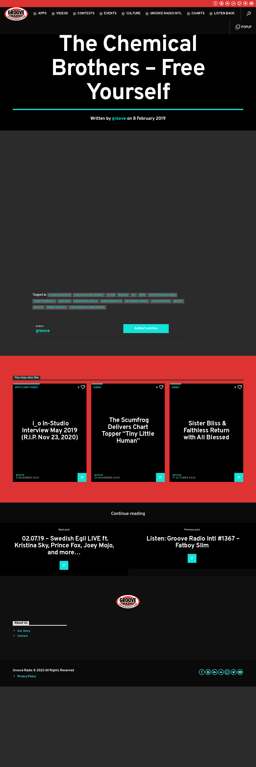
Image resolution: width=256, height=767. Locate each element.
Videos (62, 13)
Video (128, 67)
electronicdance (162, 375)
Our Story (23, 711)
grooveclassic (85, 381)
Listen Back (224, 13)
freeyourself (44, 381)
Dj (133, 375)
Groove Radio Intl (166, 13)
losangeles (161, 381)
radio (38, 387)
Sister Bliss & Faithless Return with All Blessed (206, 511)
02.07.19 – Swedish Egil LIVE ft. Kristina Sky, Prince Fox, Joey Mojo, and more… (64, 626)
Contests (85, 13)
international (137, 381)
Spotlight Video (26, 468)
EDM (142, 375)
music (178, 381)
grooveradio (111, 381)
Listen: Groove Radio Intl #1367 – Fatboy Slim (192, 622)
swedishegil (56, 387)
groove (119, 159)
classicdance (59, 375)
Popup (243, 27)
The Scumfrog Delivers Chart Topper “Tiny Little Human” (128, 511)
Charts (197, 13)
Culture (133, 13)
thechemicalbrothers (87, 387)
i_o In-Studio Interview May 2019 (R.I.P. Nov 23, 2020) (49, 511)
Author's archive (146, 409)
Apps (42, 13)
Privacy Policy (26, 757)
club (111, 375)
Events (110, 13)
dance (123, 375)
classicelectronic (88, 375)
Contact (22, 716)
